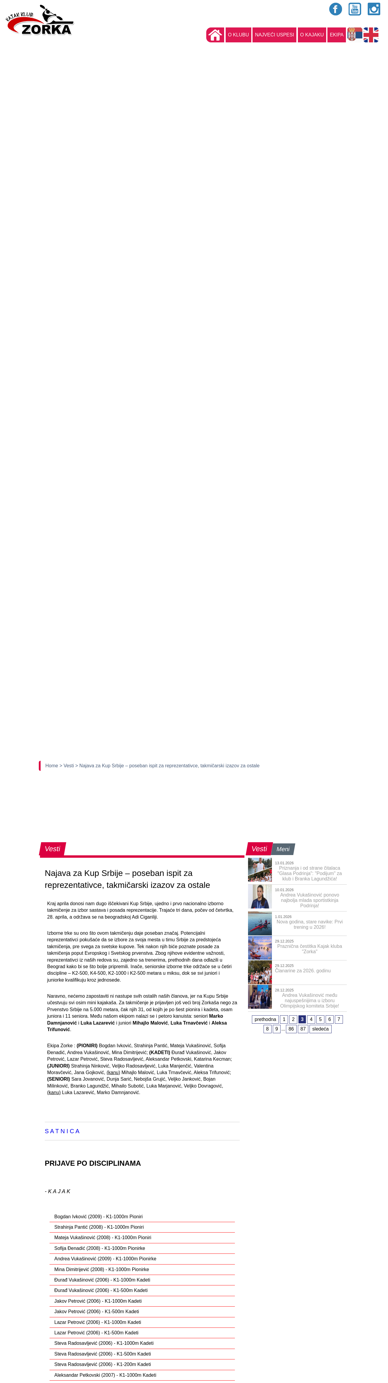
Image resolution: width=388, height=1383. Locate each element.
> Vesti (67, 765)
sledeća (320, 1028)
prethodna (265, 1019)
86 (291, 1028)
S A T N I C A (62, 1131)
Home (52, 765)
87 (303, 1028)
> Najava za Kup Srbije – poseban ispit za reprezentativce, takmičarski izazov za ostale (167, 765)
